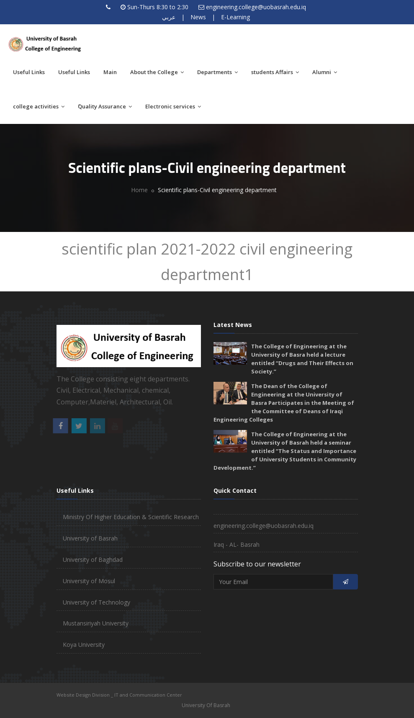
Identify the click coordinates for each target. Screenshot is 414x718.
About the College (157, 72)
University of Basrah (90, 538)
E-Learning (235, 17)
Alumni (324, 72)
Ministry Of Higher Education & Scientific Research (131, 517)
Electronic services (173, 106)
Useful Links (29, 72)
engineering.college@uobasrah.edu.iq (256, 7)
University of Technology (96, 602)
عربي (168, 17)
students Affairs (275, 72)
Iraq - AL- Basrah (236, 544)
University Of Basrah (206, 705)
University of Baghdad (93, 560)
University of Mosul (89, 581)
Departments (217, 72)
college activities (38, 106)
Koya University (84, 645)
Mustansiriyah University (96, 623)
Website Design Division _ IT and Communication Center (119, 695)
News (198, 17)
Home (139, 190)
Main (110, 72)
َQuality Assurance (105, 106)
